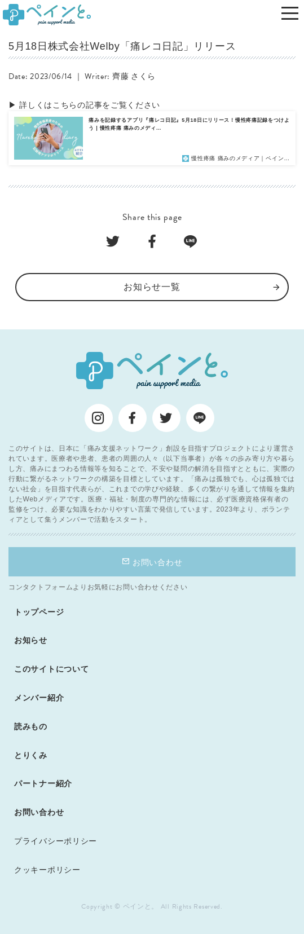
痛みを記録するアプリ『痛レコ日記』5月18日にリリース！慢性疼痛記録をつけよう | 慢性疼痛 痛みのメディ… (189, 124)
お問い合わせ (152, 562)
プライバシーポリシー (55, 840)
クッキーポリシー (47, 869)
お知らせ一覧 (152, 287)
